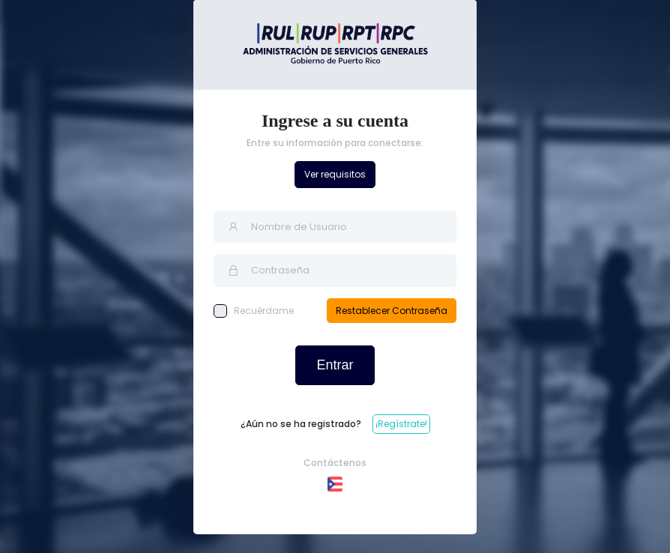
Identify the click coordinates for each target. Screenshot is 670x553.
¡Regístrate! (401, 423)
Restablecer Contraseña (391, 310)
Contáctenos (335, 462)
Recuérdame (254, 311)
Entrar (334, 364)
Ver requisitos (335, 174)
